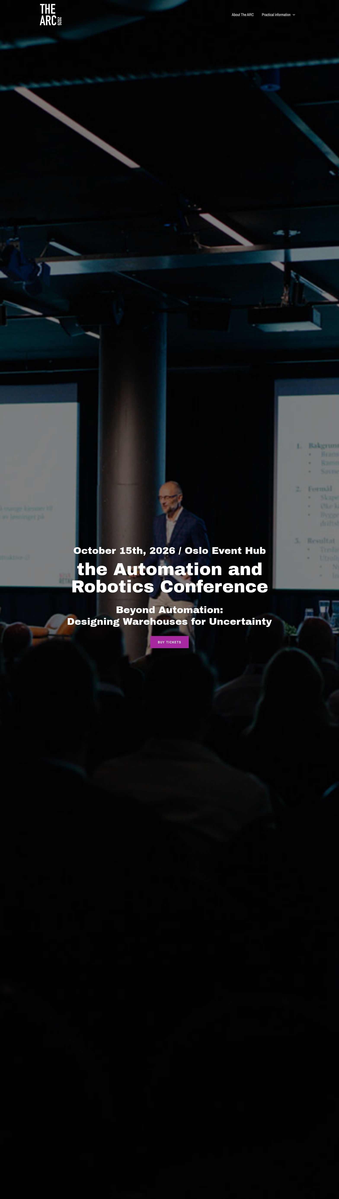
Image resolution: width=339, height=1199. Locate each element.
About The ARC (243, 14)
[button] (293, 15)
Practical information (278, 15)
